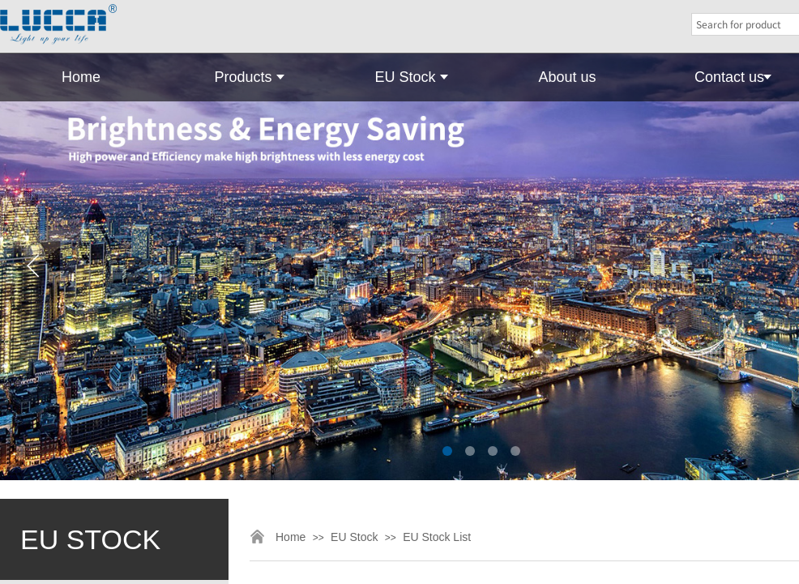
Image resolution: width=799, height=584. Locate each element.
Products (242, 77)
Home (81, 77)
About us (567, 77)
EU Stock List (437, 536)
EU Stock (404, 77)
